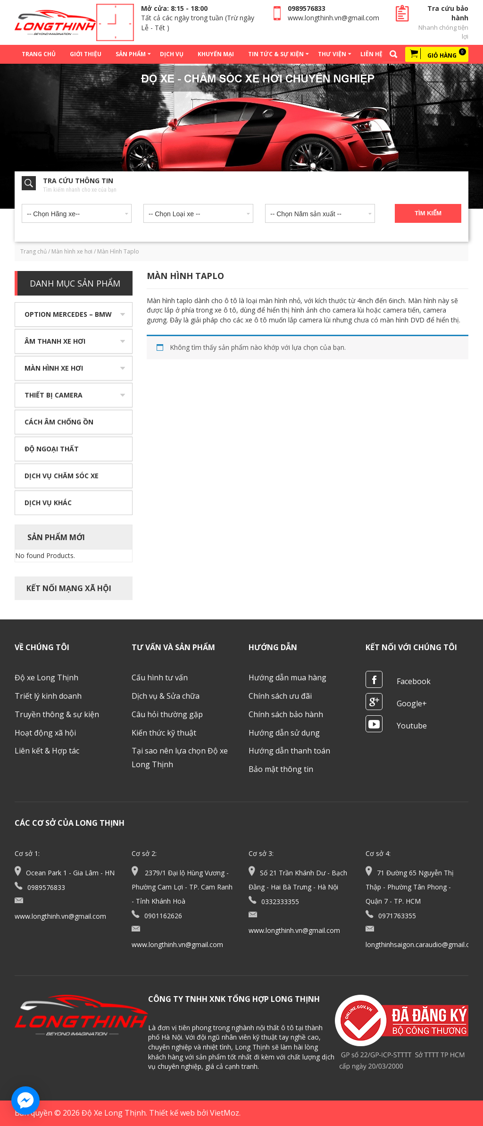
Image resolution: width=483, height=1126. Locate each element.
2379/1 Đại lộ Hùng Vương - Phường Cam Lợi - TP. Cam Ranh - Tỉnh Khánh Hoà (182, 887)
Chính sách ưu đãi (280, 696)
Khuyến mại (216, 54)
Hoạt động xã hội (45, 733)
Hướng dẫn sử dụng (284, 733)
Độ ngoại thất (52, 448)
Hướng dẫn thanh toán (289, 750)
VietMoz (224, 1113)
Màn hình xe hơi (71, 251)
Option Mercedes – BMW (68, 314)
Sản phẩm (131, 54)
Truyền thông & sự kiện (57, 714)
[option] (241, 136)
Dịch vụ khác (48, 502)
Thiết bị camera (54, 394)
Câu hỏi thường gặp (167, 714)
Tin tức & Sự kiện (276, 54)
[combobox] (76, 211)
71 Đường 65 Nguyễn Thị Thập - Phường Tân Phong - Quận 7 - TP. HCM (410, 887)
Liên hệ (371, 54)
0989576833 (306, 8)
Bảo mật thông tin (281, 769)
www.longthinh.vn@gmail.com (333, 17)
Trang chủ (39, 54)
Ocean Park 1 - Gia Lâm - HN (70, 872)
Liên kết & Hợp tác (47, 750)
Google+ (412, 703)
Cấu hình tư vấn (160, 677)
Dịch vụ (171, 54)
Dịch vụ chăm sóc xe (62, 475)
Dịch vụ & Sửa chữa (166, 696)
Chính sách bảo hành (286, 714)
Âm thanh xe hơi (55, 341)
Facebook (414, 681)
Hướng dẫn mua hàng (287, 677)
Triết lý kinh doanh (48, 696)
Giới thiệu (85, 54)
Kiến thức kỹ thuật (164, 733)
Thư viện (332, 54)
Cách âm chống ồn (59, 421)
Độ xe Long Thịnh (46, 677)
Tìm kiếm (428, 213)
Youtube (412, 725)
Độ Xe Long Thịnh (114, 1113)
